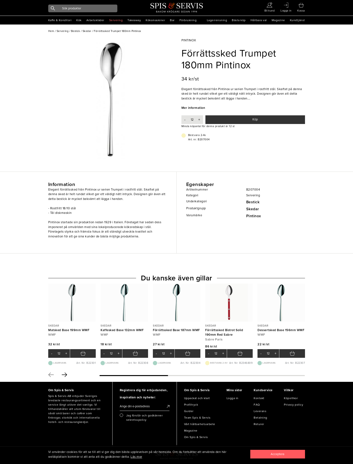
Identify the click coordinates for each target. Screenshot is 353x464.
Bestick (253, 202)
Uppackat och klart (197, 398)
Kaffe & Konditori (60, 20)
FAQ (257, 404)
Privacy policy (293, 404)
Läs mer (136, 457)
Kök (79, 20)
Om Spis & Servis (196, 437)
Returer (259, 424)
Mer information (193, 108)
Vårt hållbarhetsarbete (199, 424)
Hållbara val (259, 20)
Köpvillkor (291, 398)
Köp (255, 119)
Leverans (260, 411)
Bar (172, 20)
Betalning (260, 417)
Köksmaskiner (155, 20)
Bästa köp (239, 20)
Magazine (278, 20)
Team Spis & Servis (197, 417)
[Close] (277, 454)
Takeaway (134, 20)
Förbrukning (188, 20)
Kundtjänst (297, 20)
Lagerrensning (217, 20)
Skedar (252, 209)
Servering (116, 20)
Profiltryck (191, 404)
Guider (189, 411)
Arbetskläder (95, 20)
